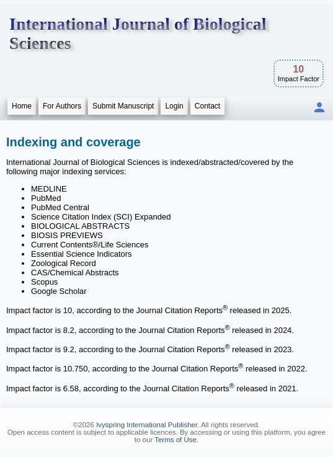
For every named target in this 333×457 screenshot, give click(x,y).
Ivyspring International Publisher (146, 424)
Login (174, 106)
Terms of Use (175, 439)
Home (22, 106)
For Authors (62, 106)
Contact (207, 106)
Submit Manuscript (123, 106)
